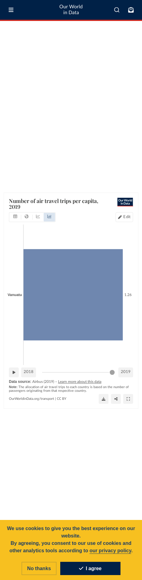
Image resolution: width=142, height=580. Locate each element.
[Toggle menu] (11, 10)
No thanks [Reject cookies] (39, 568)
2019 (126, 372)
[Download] (103, 399)
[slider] (112, 372)
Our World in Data (71, 9)
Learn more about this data (79, 381)
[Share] (116, 399)
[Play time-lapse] (14, 372)
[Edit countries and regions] (124, 217)
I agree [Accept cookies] (90, 568)
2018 (29, 372)
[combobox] (116, 10)
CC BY (61, 398)
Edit (127, 217)
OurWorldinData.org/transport (31, 398)
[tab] (15, 217)
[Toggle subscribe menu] (131, 10)
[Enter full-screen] (128, 399)
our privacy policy (110, 550)
